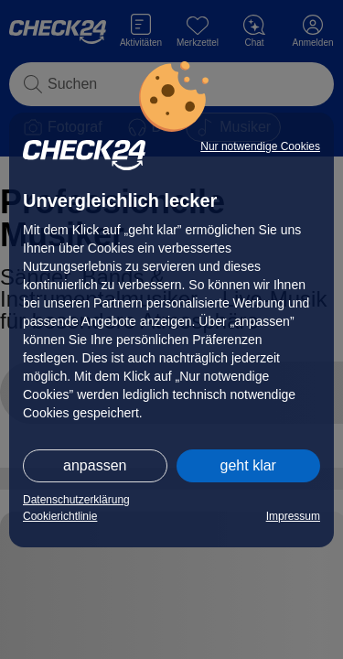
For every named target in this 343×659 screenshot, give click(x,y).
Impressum (293, 516)
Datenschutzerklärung (76, 499)
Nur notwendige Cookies (260, 146)
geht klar (248, 465)
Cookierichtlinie (60, 516)
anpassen (94, 465)
